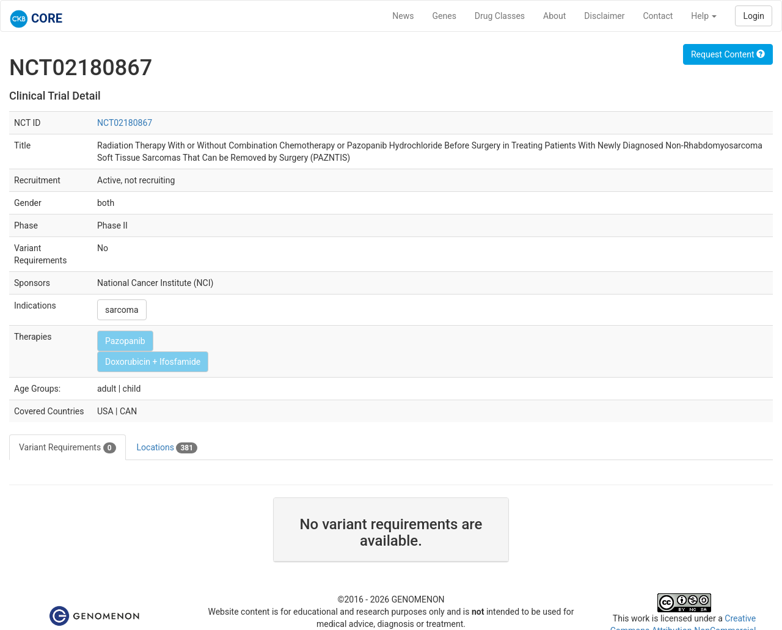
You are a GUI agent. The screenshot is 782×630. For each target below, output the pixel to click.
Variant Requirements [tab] (67, 447)
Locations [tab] (167, 447)
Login (753, 16)
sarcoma (122, 310)
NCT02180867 (124, 123)
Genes (444, 16)
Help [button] (704, 16)
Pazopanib (125, 341)
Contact (658, 16)
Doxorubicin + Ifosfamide (152, 362)
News (403, 16)
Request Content (728, 54)
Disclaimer (604, 16)
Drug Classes (500, 16)
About (554, 16)
